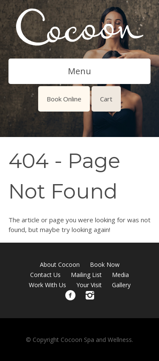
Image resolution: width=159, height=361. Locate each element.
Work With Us (47, 285)
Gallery (121, 285)
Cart (106, 99)
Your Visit (89, 285)
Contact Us (45, 275)
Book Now (105, 264)
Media (120, 275)
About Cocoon (60, 264)
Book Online (64, 99)
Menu (79, 71)
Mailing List (86, 275)
